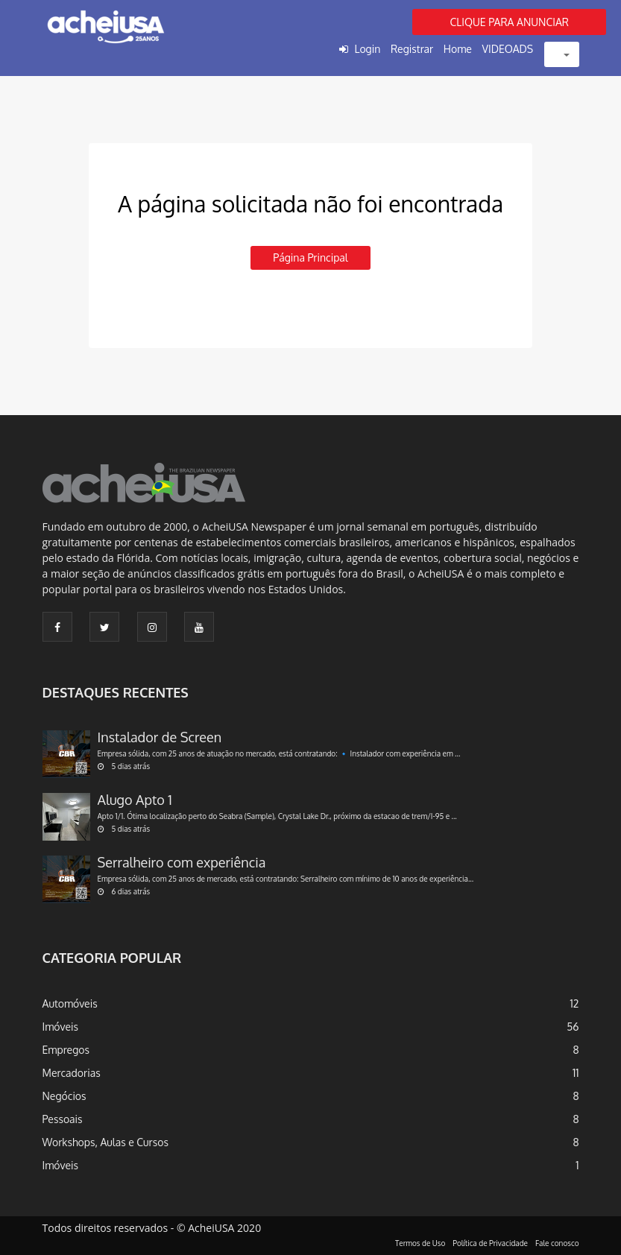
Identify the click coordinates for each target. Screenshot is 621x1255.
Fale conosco (557, 1243)
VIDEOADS (508, 48)
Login (367, 48)
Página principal (310, 257)
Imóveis (60, 1026)
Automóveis (70, 1003)
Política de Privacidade (490, 1243)
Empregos (66, 1049)
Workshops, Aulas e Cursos (105, 1142)
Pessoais (62, 1119)
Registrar (412, 48)
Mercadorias (71, 1072)
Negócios (64, 1096)
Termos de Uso (420, 1243)
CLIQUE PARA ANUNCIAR (509, 22)
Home (458, 48)
